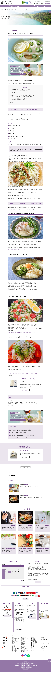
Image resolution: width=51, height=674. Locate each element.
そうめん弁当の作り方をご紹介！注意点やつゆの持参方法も (21, 430)
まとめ (11, 102)
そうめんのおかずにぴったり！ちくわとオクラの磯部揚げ (20, 89)
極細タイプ (32, 364)
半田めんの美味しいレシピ (15, 650)
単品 (31, 651)
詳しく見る (37, 584)
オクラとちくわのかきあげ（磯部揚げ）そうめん (20, 90)
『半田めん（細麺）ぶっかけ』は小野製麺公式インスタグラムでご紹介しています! (23, 373)
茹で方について (14, 648)
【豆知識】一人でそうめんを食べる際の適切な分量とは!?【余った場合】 (23, 429)
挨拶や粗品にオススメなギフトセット (45, 646)
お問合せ (38, 1)
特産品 (32, 652)
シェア (9, 475)
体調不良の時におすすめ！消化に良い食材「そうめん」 (20, 437)
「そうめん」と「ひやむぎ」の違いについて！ (18, 432)
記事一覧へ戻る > (25, 467)
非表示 (26, 87)
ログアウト (47, 1)
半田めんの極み (33, 642)
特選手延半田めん (33, 641)
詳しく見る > (24, 390)
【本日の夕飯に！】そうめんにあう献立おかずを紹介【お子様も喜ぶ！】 (23, 435)
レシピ (42, 1)
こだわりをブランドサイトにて (38, 3)
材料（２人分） (14, 92)
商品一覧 (32, 653)
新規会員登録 (23, 649)
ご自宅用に (42, 653)
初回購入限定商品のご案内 (15, 640)
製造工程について (14, 651)
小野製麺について (14, 641)
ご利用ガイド (23, 641)
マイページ (47, 3)
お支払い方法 (23, 642)
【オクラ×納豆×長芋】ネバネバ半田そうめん (19, 98)
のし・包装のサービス (24, 640)
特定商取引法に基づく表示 (25, 652)
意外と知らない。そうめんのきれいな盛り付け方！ (19, 433)
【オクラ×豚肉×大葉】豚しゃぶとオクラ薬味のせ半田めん (21, 96)
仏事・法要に (43, 652)
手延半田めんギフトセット (45, 640)
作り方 (13, 93)
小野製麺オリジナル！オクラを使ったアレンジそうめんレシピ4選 (22, 95)
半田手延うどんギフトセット (45, 644)
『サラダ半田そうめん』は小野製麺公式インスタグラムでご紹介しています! (21, 332)
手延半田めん (33, 640)
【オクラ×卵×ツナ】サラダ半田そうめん (18, 99)
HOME (35, 1)
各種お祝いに (43, 651)
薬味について (13, 649)
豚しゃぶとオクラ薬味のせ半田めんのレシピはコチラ (17, 249)
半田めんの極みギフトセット (45, 643)
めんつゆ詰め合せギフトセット (45, 642)
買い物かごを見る (24, 650)
